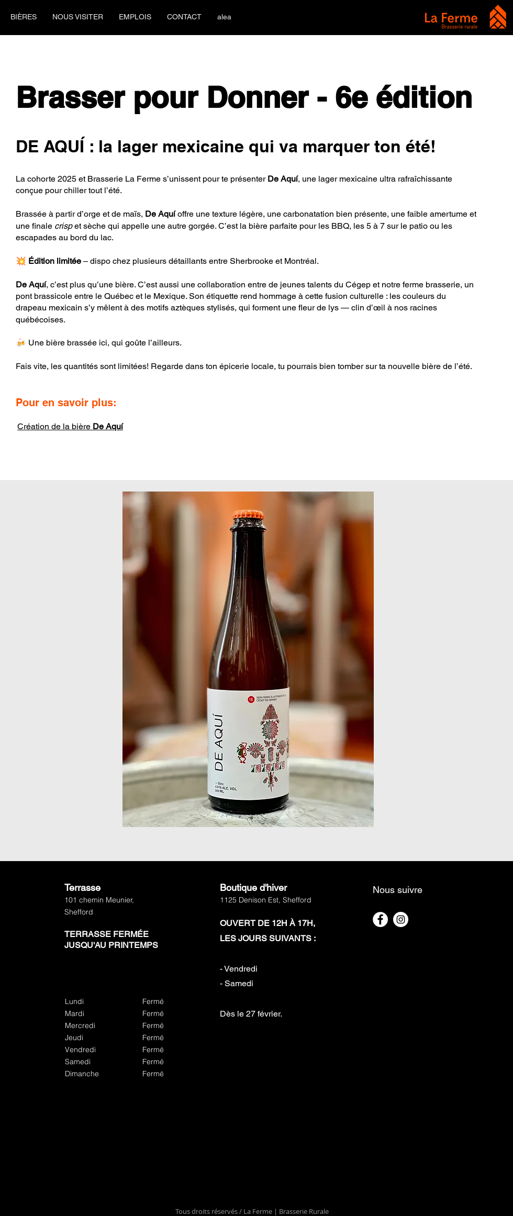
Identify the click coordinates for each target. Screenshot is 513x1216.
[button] (23, 17)
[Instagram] (400, 919)
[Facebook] (380, 919)
